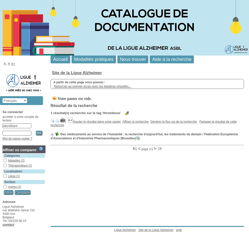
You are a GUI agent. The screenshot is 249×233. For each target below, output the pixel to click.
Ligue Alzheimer (125, 230)
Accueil (60, 59)
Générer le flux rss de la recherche (173, 121)
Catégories (12, 156)
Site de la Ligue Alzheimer (77, 73)
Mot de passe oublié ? (17, 138)
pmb (179, 230)
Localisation (13, 171)
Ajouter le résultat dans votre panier (97, 121)
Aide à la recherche (171, 59)
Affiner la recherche (135, 121)
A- (5, 63)
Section (9, 182)
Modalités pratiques (94, 59)
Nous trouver (133, 59)
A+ (13, 64)
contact (8, 224)
